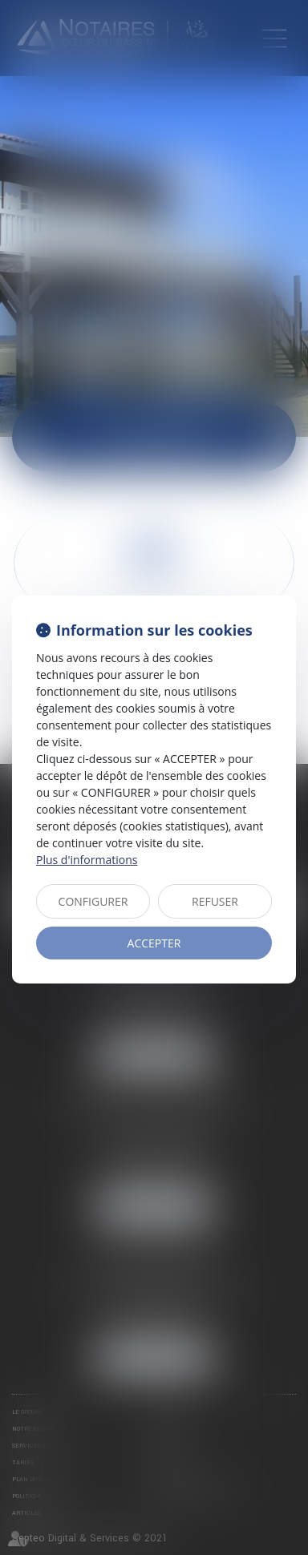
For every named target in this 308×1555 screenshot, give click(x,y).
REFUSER (215, 901)
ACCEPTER (154, 943)
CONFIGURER (93, 901)
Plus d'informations (86, 859)
